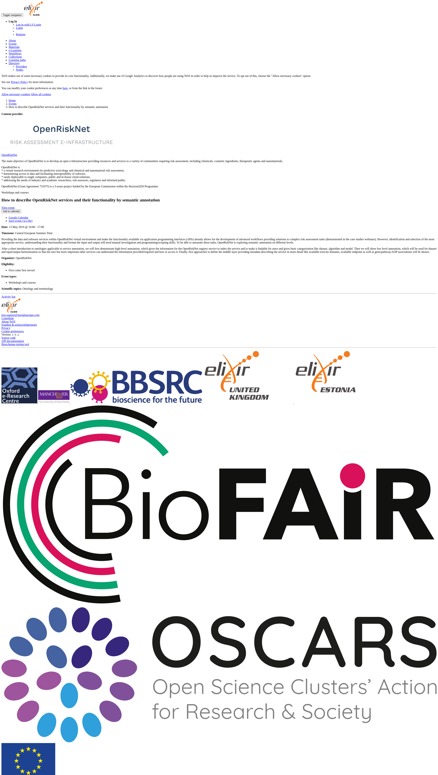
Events (13, 43)
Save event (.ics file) (20, 220)
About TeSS (8, 321)
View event (7, 207)
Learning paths (17, 60)
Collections (15, 56)
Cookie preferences (12, 331)
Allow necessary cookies (15, 94)
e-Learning (15, 50)
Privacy (5, 328)
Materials (14, 47)
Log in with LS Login (28, 24)
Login (19, 27)
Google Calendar (18, 217)
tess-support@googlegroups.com (20, 315)
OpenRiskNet (9, 154)
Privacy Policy (19, 82)
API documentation (12, 341)
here (65, 88)
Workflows (15, 53)
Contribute (7, 318)
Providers (21, 66)
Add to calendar (11, 211)
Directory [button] (14, 63)
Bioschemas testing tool (15, 344)
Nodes (19, 69)
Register (20, 34)
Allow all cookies (41, 94)
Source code (8, 337)
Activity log (8, 296)
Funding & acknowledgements (19, 324)
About (12, 40)
